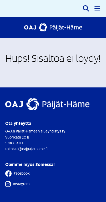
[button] (97, 8)
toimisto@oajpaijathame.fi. (26, 148)
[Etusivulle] (53, 27)
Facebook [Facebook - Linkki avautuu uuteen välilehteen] (17, 173)
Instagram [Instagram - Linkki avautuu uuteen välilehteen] (17, 184)
